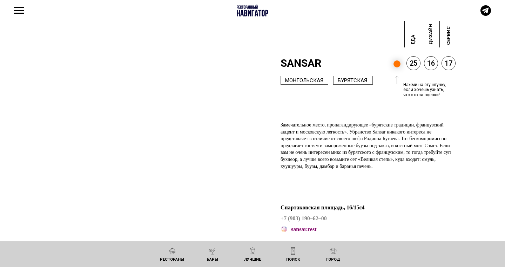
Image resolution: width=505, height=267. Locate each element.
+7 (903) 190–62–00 (304, 218)
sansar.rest (303, 229)
